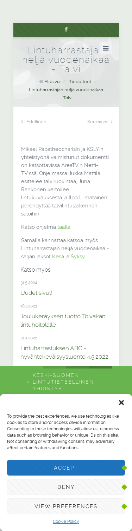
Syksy (77, 256)
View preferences (66, 506)
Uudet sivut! (36, 292)
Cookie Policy (66, 521)
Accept (66, 468)
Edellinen (33, 121)
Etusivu (52, 81)
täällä (63, 227)
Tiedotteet (80, 81)
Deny (66, 487)
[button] (121, 402)
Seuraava (100, 121)
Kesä (58, 256)
